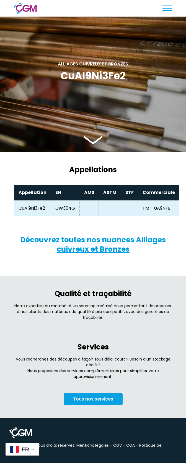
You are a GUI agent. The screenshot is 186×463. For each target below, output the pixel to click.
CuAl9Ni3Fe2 (32, 208)
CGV (117, 445)
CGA (130, 445)
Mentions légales (92, 445)
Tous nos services (93, 400)
